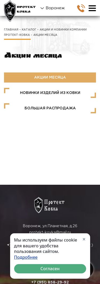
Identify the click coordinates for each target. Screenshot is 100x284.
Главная (11, 30)
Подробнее (26, 257)
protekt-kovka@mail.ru (50, 232)
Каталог (29, 30)
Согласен (49, 269)
